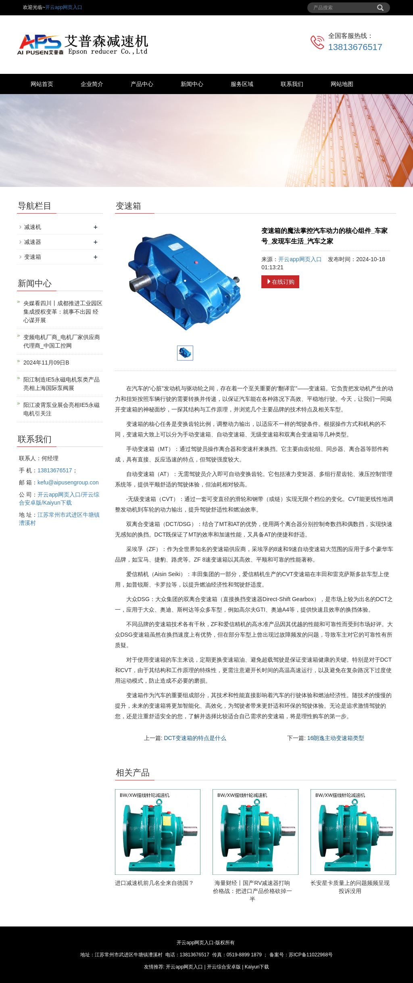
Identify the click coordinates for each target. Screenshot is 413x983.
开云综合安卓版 (224, 967)
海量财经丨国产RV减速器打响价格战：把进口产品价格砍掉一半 (252, 891)
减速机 (32, 227)
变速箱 (32, 257)
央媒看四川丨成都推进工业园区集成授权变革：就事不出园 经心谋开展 (62, 311)
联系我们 (292, 84)
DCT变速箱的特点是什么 (195, 738)
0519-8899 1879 (244, 955)
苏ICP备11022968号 (311, 955)
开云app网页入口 (63, 7)
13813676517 (355, 47)
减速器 (32, 242)
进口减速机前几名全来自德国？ (154, 883)
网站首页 (42, 84)
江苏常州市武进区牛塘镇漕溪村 (129, 955)
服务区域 (242, 84)
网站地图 (342, 84)
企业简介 (92, 84)
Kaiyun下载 (257, 967)
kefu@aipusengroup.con (68, 482)
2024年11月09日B (46, 362)
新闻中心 (192, 84)
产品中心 (142, 84)
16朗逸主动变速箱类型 (336, 738)
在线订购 (280, 282)
